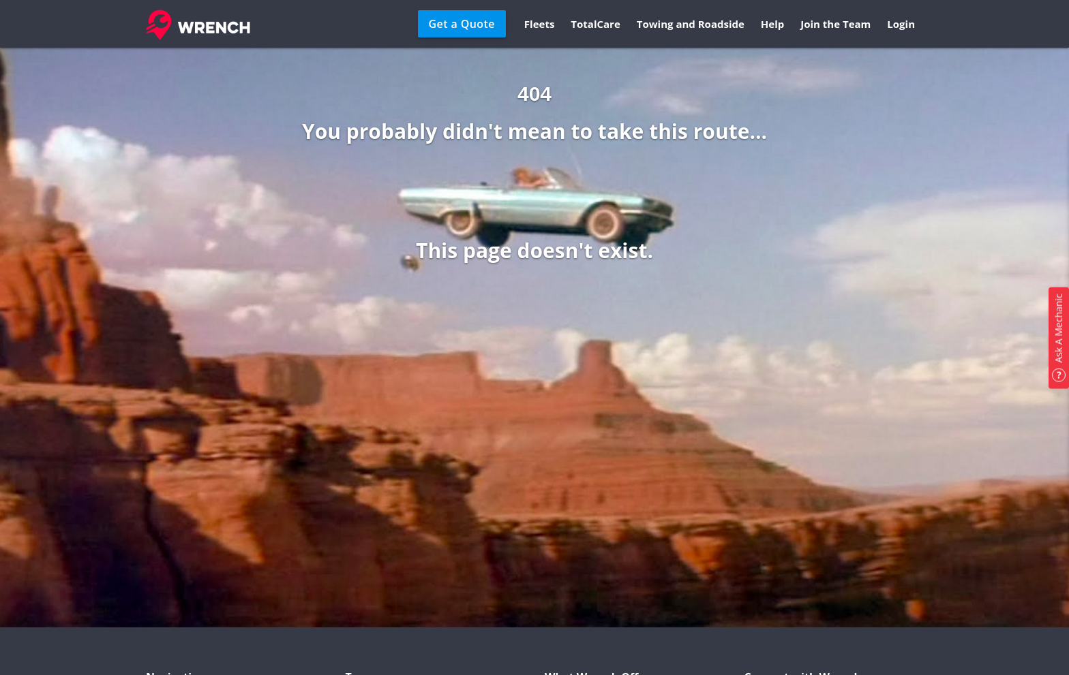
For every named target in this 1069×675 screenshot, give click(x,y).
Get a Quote (462, 23)
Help (772, 24)
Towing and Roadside (690, 24)
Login (901, 24)
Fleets (539, 24)
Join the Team (835, 24)
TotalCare (595, 24)
